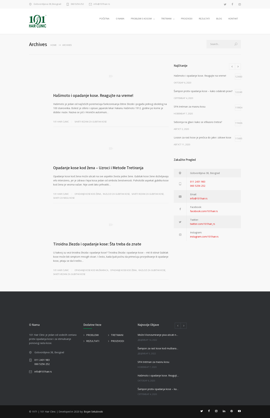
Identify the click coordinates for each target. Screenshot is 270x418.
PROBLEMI (92, 335)
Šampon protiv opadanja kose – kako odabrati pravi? (158, 389)
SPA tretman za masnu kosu (153, 362)
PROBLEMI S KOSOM (141, 18)
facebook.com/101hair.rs (204, 211)
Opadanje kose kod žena (88, 194)
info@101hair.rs (102, 4)
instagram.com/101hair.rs (204, 236)
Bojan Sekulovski (93, 411)
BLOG (219, 18)
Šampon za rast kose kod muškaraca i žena (158, 348)
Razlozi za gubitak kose (116, 194)
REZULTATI (204, 18)
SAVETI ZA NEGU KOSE (64, 197)
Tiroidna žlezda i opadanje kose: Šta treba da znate (97, 244)
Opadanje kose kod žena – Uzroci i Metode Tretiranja (98, 167)
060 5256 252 (77, 4)
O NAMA (120, 18)
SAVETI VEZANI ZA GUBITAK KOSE (91, 121)
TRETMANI (166, 18)
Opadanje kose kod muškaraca (91, 270)
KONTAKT (233, 18)
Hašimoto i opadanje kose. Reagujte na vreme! (93, 95)
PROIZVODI (186, 18)
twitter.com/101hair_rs (202, 223)
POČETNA (104, 18)
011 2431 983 (197, 181)
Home (53, 45)
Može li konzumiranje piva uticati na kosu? (158, 334)
